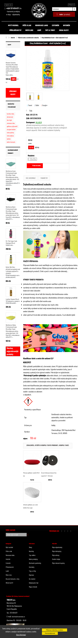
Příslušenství (15, 30)
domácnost (10, 117)
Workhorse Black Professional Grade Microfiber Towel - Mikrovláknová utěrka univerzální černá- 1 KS (12, 211)
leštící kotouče (11, 142)
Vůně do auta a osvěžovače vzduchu (28, 37)
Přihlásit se (71, 5)
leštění (9, 139)
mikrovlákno (10, 136)
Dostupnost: (30, 122)
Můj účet (54, 544)
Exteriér (55, 25)
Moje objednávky (57, 547)
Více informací (21, 634)
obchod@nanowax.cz (18, 616)
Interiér (66, 25)
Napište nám (8, 5)
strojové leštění (11, 129)
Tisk (30, 111)
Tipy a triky (50, 30)
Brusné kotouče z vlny (12, 579)
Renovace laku (41, 25)
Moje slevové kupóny (58, 563)
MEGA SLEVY (64, 30)
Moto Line (29, 30)
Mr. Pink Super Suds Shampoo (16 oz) (11, 242)
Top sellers (32, 555)
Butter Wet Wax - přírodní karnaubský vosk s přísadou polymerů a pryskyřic (13, 270)
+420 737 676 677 (12, 8)
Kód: (28, 114)
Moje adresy (55, 555)
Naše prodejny (33, 559)
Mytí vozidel (13, 25)
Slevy (9, 45)
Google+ (44, 105)
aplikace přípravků (12, 126)
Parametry (44, 178)
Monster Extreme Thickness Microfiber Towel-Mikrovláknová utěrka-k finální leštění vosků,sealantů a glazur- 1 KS (13, 68)
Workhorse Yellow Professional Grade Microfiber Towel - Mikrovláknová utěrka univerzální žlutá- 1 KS (12, 329)
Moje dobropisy (56, 551)
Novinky (31, 551)
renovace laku (11, 123)
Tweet (29, 105)
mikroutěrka (10, 133)
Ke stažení (32, 579)
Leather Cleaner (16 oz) (12, 299)
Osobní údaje (56, 559)
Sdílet (36, 105)
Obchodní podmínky (35, 563)
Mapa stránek (33, 587)
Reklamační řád (33, 583)
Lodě (39, 30)
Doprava (31, 575)
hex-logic (9, 120)
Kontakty (31, 567)
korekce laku (10, 114)
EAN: (28, 118)
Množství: (31, 155)
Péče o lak (27, 25)
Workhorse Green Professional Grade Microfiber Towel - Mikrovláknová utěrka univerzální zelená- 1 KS (12, 175)
